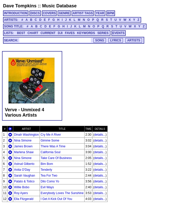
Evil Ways (47, 187)
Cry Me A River (51, 134)
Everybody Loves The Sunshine (62, 193)
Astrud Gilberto (24, 164)
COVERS (49, 13)
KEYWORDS (86, 33)
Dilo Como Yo (50, 181)
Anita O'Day (22, 169)
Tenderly (46, 169)
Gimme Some (50, 140)
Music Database (59, 5)
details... (100, 134)
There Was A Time (53, 146)
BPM (110, 13)
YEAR (100, 13)
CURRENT (48, 33)
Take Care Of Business (56, 158)
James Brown (23, 146)
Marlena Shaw (24, 152)
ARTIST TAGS (83, 13)
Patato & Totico (24, 181)
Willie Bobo (21, 187)
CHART (32, 33)
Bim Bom (47, 164)
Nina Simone (22, 140)
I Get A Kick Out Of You (56, 199)
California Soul (50, 152)
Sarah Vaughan (24, 175)
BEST (21, 33)
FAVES (70, 33)
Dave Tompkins (20, 5)
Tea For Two (49, 175)
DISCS (35, 13)
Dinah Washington (26, 134)
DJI (60, 33)
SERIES (103, 33)
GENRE (64, 13)
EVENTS (118, 33)
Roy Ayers (21, 193)
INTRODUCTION (15, 13)
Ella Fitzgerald (23, 199)
